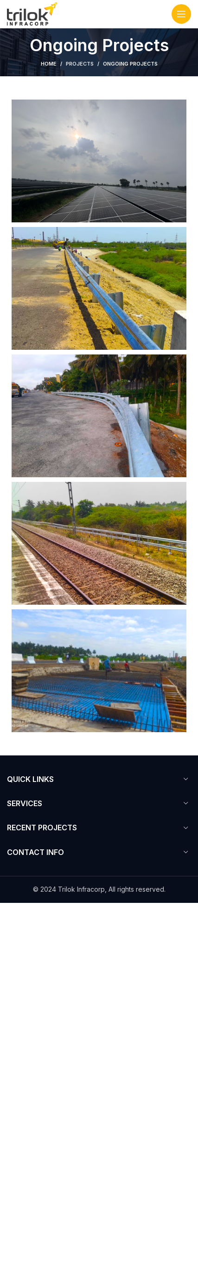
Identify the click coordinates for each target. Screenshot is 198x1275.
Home (49, 63)
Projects (80, 63)
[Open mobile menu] (181, 14)
